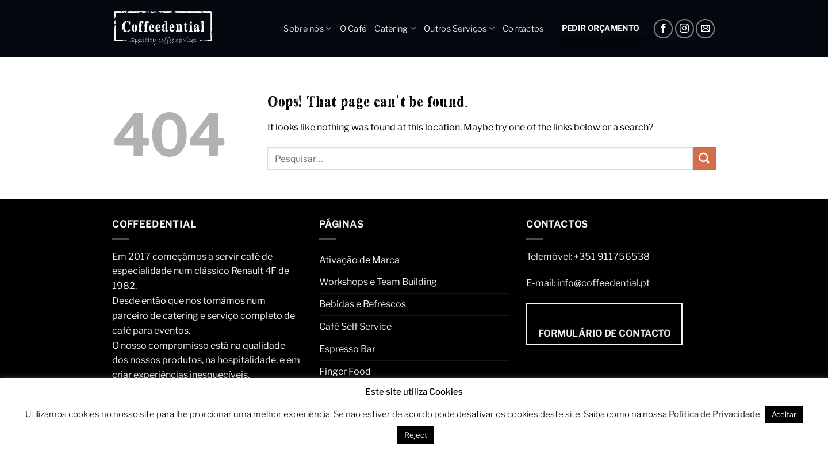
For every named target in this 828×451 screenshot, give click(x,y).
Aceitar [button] (784, 414)
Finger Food (345, 371)
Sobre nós (307, 28)
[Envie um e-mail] (705, 28)
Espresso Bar (347, 348)
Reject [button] (415, 435)
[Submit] (704, 158)
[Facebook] (663, 28)
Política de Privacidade (714, 414)
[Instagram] (684, 28)
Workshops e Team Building (378, 281)
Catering (395, 28)
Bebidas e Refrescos (362, 304)
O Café (353, 29)
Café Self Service (355, 326)
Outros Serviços (459, 28)
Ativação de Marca (359, 259)
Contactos (523, 29)
